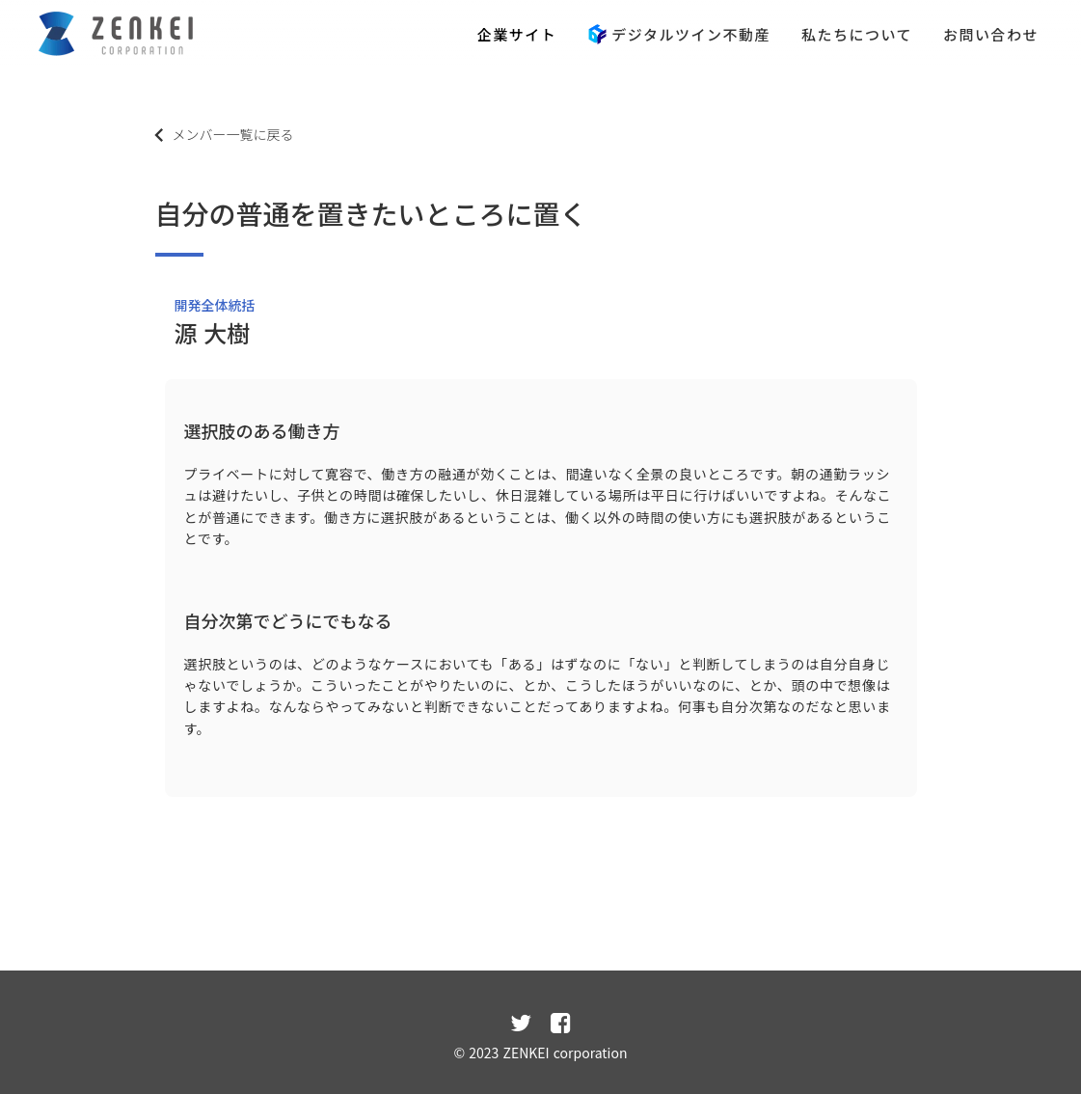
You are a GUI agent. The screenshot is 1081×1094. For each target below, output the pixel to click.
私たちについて (856, 34)
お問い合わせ (991, 34)
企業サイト (517, 34)
